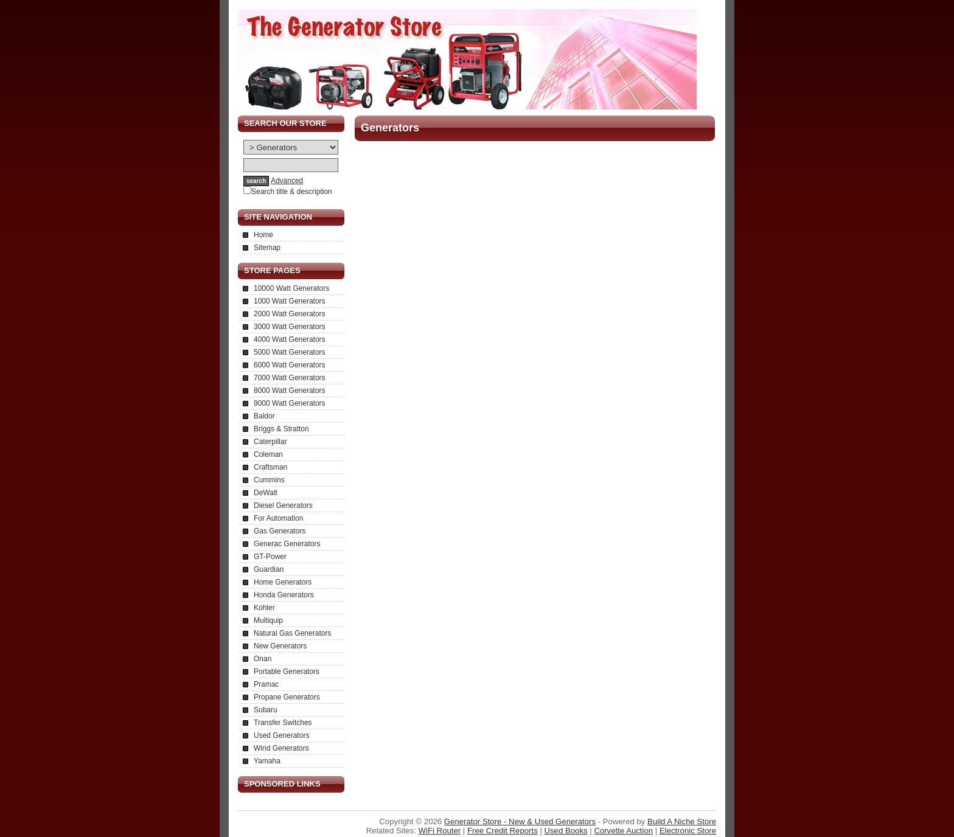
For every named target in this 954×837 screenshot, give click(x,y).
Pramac (266, 684)
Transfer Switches (283, 722)
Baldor (264, 416)
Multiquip (268, 620)
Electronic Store (688, 830)
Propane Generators (287, 697)
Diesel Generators (283, 505)
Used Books (566, 830)
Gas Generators (279, 531)
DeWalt (265, 492)
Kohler (264, 607)
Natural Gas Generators (292, 633)
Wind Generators (281, 748)
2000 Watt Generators (290, 314)
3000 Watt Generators (290, 326)
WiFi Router (440, 830)
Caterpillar (270, 441)
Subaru (265, 710)
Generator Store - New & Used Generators (520, 821)
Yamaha (267, 761)
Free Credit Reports (502, 830)
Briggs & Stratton (281, 429)
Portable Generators (286, 671)
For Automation (278, 518)
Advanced (287, 180)
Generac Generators (287, 544)
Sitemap (267, 247)
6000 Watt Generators (290, 365)
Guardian (269, 569)
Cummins (269, 480)
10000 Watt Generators (291, 288)
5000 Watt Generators (290, 352)
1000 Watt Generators (290, 301)
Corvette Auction (623, 830)
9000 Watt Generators (290, 403)
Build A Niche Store (681, 821)
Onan (262, 659)
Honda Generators (284, 595)
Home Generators (283, 582)
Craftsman (270, 467)
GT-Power (270, 556)
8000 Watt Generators (290, 390)
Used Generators (281, 735)
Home (263, 235)
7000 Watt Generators (290, 377)
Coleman (268, 454)
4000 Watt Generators (290, 339)
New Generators (280, 646)
